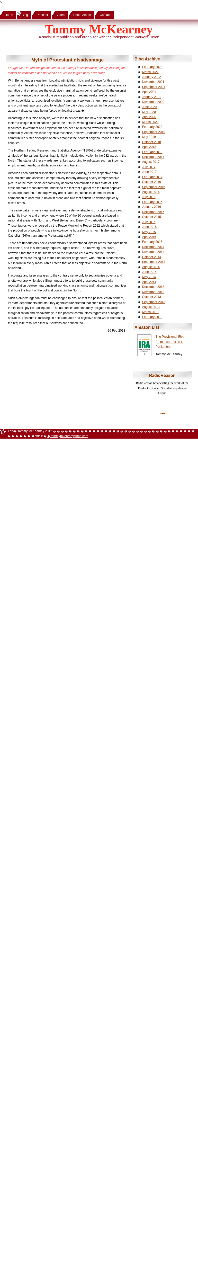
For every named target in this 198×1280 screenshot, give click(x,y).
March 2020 (150, 122)
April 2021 (149, 92)
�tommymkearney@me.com (67, 436)
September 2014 (153, 262)
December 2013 (153, 287)
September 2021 (153, 87)
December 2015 (153, 212)
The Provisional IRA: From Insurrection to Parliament (170, 342)
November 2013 (153, 292)
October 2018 (151, 142)
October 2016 (151, 182)
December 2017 (153, 157)
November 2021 (153, 82)
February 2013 (152, 317)
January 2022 (151, 77)
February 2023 (152, 67)
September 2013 (153, 302)
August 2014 (150, 267)
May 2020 (149, 112)
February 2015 (152, 242)
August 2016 (150, 192)
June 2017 (149, 172)
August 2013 (150, 307)
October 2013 (151, 297)
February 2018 (152, 152)
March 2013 (150, 312)
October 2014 (151, 257)
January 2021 (151, 97)
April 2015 (149, 237)
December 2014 (153, 247)
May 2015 (149, 232)
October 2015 (151, 217)
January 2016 (151, 207)
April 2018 (149, 147)
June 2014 (149, 272)
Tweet (162, 413)
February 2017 (152, 177)
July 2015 (148, 222)
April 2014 (149, 282)
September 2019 (153, 132)
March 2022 (150, 72)
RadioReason (162, 375)
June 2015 (149, 227)
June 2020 (149, 107)
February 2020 (152, 127)
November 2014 (153, 252)
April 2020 (149, 117)
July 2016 (148, 197)
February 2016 (152, 202)
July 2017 (148, 167)
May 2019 (149, 137)
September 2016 (153, 187)
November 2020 (153, 102)
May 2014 (149, 277)
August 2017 (150, 162)
